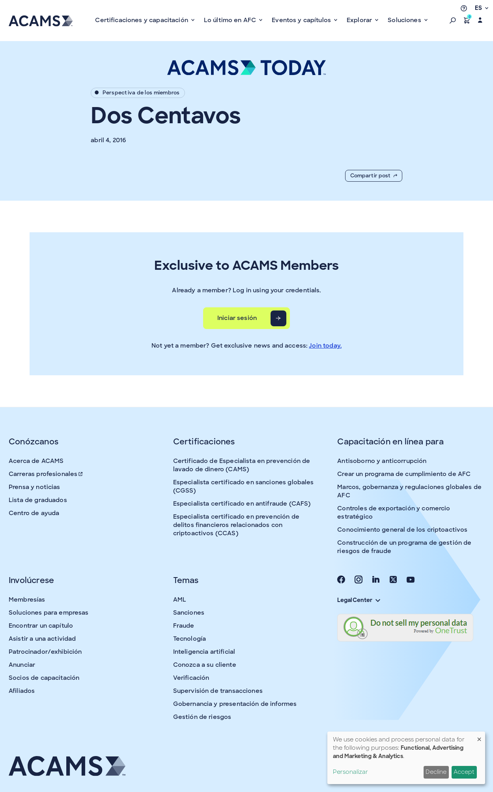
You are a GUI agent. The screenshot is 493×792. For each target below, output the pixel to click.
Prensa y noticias (34, 487)
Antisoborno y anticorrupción (381, 461)
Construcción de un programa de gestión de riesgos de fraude (404, 547)
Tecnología (189, 639)
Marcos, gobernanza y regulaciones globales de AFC (409, 491)
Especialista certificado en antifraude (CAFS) (242, 504)
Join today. (325, 346)
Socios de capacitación (44, 678)
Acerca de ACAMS (36, 461)
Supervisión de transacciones (218, 691)
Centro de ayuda (34, 513)
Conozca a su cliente (204, 665)
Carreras (46, 474)
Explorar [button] (360, 20)
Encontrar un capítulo (41, 626)
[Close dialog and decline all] (479, 736)
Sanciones (188, 613)
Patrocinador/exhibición (45, 652)
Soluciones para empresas (49, 613)
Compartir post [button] (373, 175)
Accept (464, 771)
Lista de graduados (38, 500)
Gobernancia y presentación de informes (235, 704)
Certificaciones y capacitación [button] (142, 20)
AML (179, 600)
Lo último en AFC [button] (231, 20)
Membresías (27, 600)
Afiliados (22, 691)
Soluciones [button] (405, 20)
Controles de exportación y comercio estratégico (393, 512)
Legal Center (358, 600)
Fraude (183, 626)
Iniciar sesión (237, 318)
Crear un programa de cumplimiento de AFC (404, 474)
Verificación (191, 678)
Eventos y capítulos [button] (302, 20)
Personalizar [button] (350, 771)
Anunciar (22, 665)
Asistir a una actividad (42, 639)
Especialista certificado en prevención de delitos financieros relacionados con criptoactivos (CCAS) (236, 525)
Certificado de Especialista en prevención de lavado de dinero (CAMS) (241, 465)
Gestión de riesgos (202, 717)
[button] (453, 20)
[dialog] (406, 758)
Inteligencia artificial (204, 652)
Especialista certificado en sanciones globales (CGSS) (243, 486)
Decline (436, 771)
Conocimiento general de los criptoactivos (402, 530)
